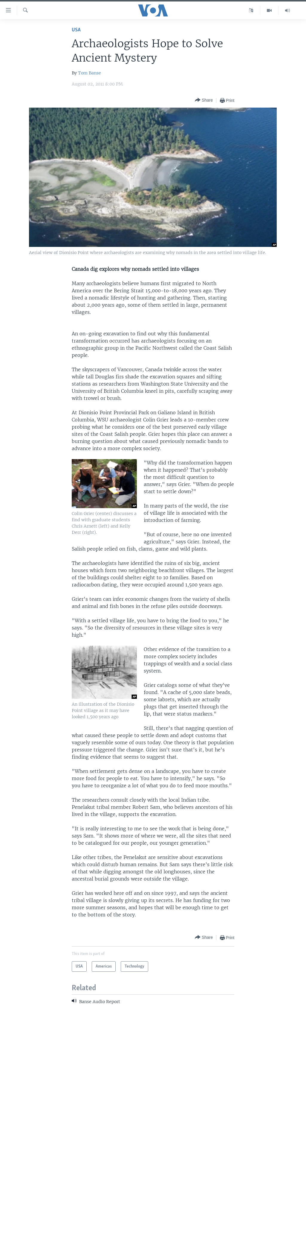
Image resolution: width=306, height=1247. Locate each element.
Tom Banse (89, 73)
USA (76, 30)
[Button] (204, 100)
